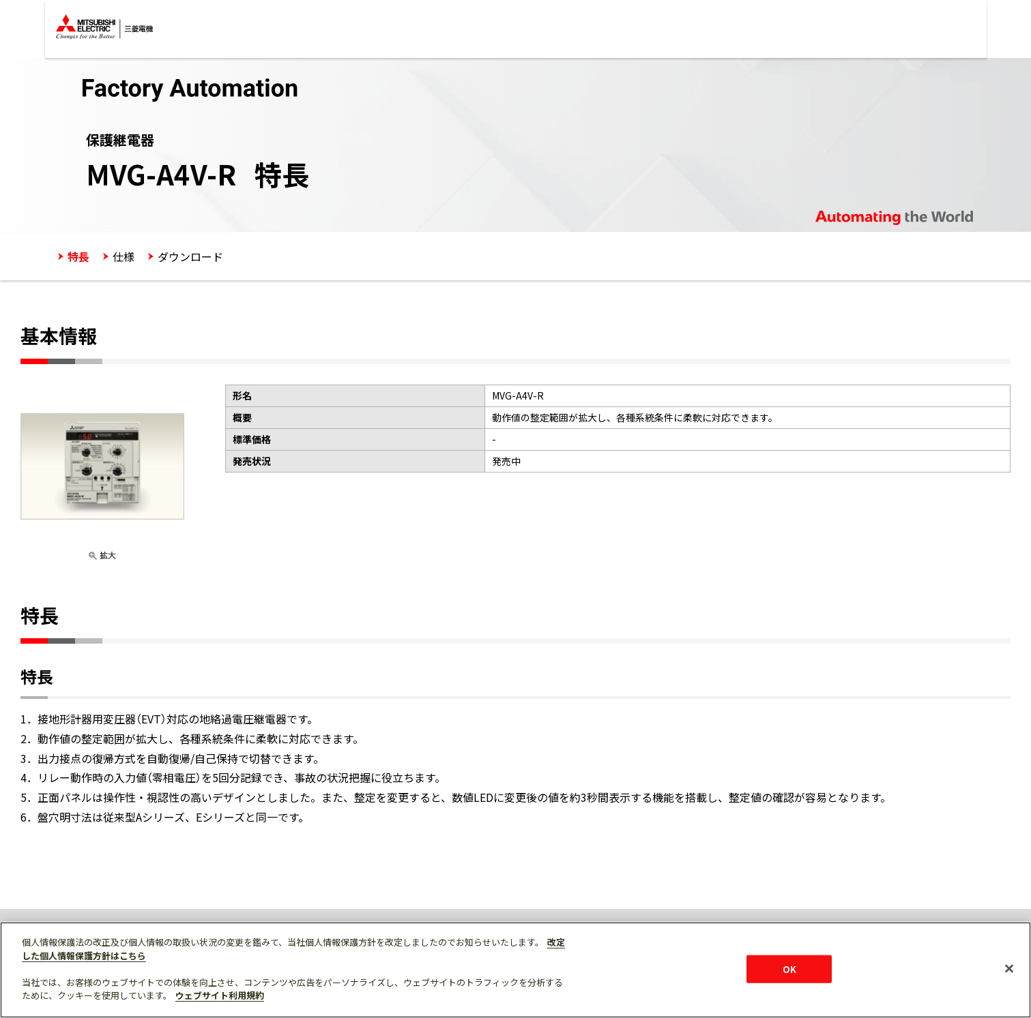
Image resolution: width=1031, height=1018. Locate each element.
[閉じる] (1009, 968)
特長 (78, 256)
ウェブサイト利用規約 (219, 995)
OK (789, 968)
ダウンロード (190, 256)
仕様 (123, 256)
